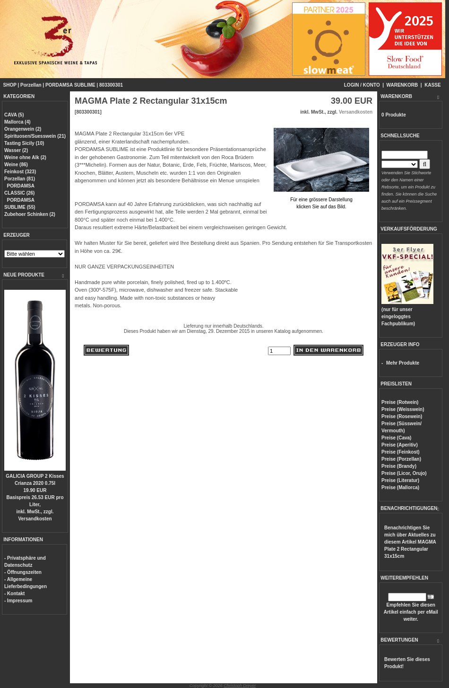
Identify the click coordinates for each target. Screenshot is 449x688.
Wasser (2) (16, 150)
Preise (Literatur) (400, 480)
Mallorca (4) (17, 122)
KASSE (432, 85)
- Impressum (18, 600)
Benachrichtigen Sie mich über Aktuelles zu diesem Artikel (410, 542)
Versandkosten (35, 518)
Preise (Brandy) (398, 466)
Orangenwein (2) (22, 129)
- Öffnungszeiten (23, 572)
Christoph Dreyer (240, 685)
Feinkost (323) (20, 171)
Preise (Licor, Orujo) (404, 473)
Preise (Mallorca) (400, 487)
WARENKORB (402, 85)
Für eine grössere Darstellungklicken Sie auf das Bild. (321, 199)
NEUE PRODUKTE (23, 274)
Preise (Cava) (396, 437)
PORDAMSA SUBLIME (70, 85)
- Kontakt (14, 593)
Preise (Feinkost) (400, 452)
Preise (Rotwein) (399, 402)
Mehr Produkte (402, 363)
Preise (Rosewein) (401, 416)
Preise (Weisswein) (402, 409)
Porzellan (30, 85)
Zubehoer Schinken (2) (29, 214)
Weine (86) (16, 164)
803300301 (111, 85)
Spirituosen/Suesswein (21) (35, 136)
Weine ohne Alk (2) (25, 157)
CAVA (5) (14, 114)
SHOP (10, 85)
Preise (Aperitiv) (399, 444)
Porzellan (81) (19, 178)
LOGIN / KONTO (362, 85)
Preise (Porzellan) (401, 459)
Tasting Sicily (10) (24, 143)
